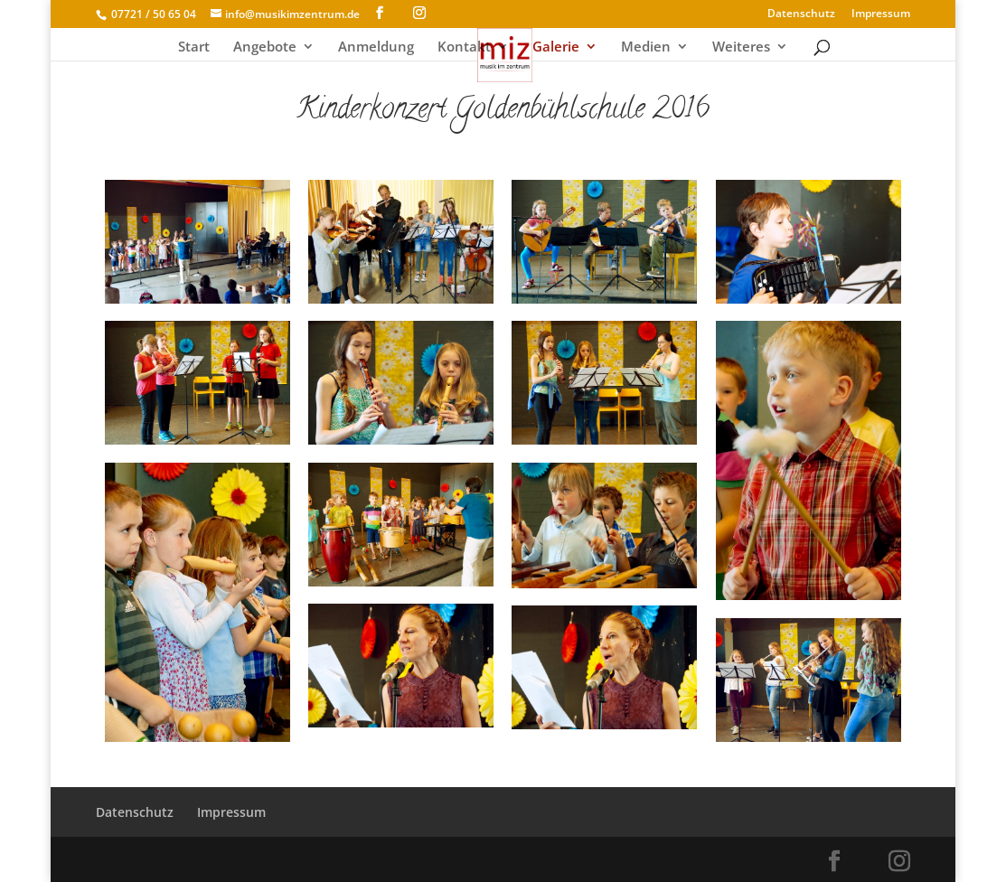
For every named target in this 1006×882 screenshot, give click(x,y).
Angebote (264, 47)
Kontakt (464, 47)
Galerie (555, 47)
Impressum (880, 14)
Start (194, 47)
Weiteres (741, 47)
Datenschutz (801, 14)
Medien (646, 47)
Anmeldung (376, 47)
